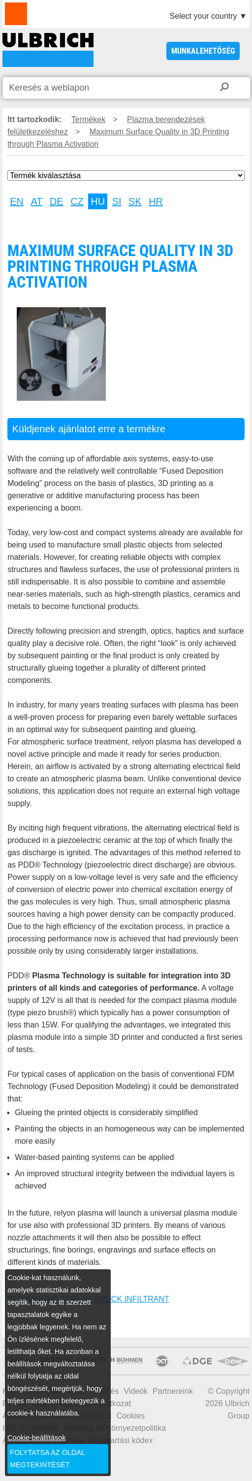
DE (56, 201)
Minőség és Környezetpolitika (114, 1428)
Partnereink (173, 1391)
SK (135, 201)
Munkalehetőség (203, 51)
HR (156, 201)
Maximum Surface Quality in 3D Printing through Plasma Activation (48, 50)
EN (17, 201)
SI (117, 201)
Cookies (131, 1416)
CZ (77, 201)
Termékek (88, 119)
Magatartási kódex (121, 1440)
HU (98, 201)
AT (36, 201)
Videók (136, 1391)
